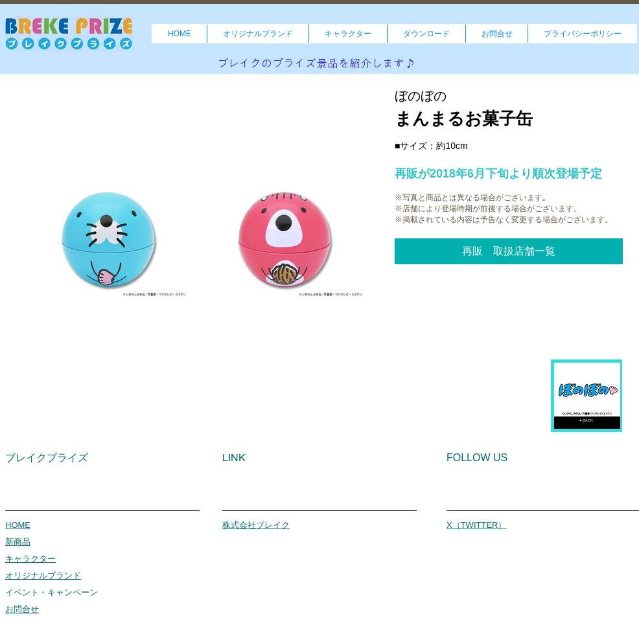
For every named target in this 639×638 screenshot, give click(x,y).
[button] (509, 251)
